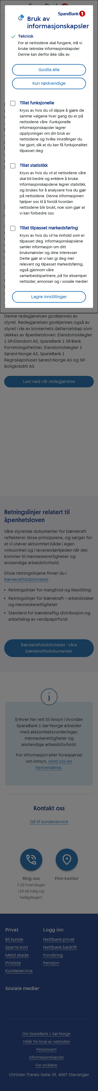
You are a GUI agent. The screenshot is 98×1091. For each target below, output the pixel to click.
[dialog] (49, 156)
